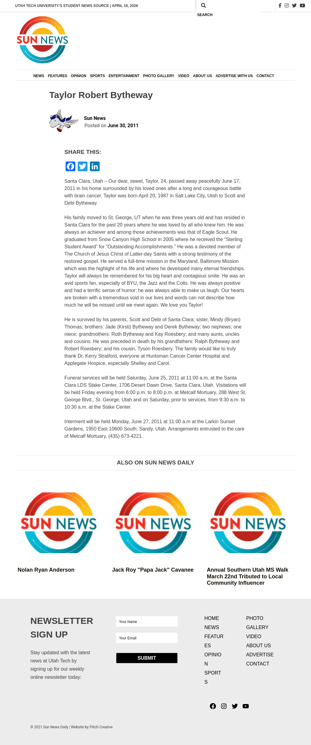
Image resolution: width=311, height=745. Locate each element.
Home (211, 618)
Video (183, 76)
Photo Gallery (158, 76)
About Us (202, 76)
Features (57, 76)
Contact (265, 76)
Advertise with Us (234, 76)
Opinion (78, 76)
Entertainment (123, 76)
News (38, 76)
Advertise (260, 654)
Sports (97, 76)
